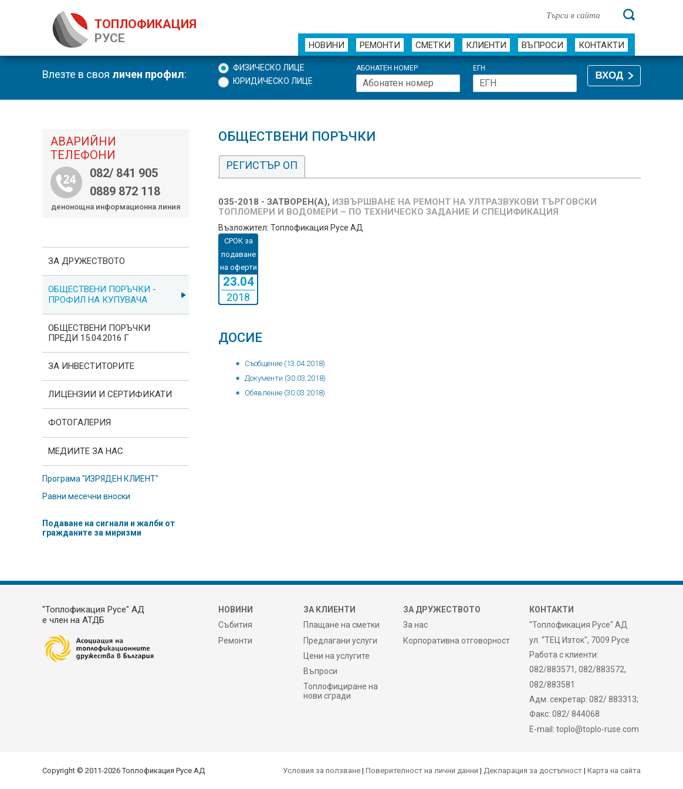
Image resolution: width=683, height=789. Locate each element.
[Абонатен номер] (408, 83)
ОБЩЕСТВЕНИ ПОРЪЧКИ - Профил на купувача (102, 294)
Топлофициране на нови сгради (340, 691)
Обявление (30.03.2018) (285, 392)
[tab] (262, 166)
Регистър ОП (261, 165)
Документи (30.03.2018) (285, 378)
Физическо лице (269, 67)
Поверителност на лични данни (422, 770)
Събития (235, 624)
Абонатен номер (387, 68)
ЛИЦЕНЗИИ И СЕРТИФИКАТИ (110, 394)
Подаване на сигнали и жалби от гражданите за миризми (108, 528)
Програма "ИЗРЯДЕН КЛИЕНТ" (100, 478)
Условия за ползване (321, 770)
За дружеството (86, 261)
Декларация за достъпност (532, 770)
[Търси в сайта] (578, 14)
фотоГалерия (79, 422)
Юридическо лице (273, 81)
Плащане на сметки (341, 624)
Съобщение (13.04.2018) (285, 363)
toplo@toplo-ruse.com (597, 729)
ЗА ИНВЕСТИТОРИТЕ (91, 366)
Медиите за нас (85, 451)
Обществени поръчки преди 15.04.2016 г (99, 333)
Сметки (433, 45)
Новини (326, 45)
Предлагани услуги (340, 640)
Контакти (601, 45)
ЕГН (479, 68)
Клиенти (486, 45)
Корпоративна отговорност (456, 640)
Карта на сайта (614, 770)
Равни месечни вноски (86, 496)
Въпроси (542, 45)
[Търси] (629, 15)
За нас (415, 624)
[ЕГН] (525, 83)
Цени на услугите (336, 656)
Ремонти (380, 45)
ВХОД (609, 75)
